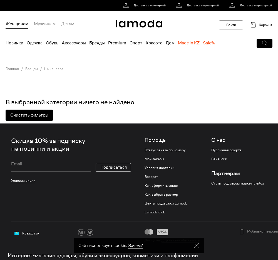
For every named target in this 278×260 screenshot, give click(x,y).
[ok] (98, 232)
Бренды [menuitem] (97, 43)
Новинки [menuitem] (14, 43)
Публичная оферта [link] (226, 150)
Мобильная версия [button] (262, 231)
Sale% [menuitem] (209, 43)
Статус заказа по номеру (165, 150)
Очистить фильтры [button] (29, 115)
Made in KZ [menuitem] (189, 43)
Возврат (151, 177)
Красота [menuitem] (154, 43)
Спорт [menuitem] (136, 43)
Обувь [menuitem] (52, 43)
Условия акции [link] (23, 180)
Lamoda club (155, 212)
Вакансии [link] (219, 159)
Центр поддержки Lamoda (166, 203)
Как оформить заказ (161, 185)
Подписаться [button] (113, 167)
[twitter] (89, 232)
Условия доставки (159, 168)
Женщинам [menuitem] (17, 24)
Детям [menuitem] (67, 24)
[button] (264, 43)
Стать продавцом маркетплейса (237, 183)
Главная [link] (12, 69)
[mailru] (115, 232)
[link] (145, 5)
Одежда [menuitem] (35, 43)
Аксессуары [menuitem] (74, 43)
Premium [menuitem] (117, 43)
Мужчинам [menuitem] (45, 24)
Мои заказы (154, 159)
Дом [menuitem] (170, 43)
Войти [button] (231, 24)
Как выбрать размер (161, 194)
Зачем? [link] (135, 247)
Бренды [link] (31, 69)
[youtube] (107, 232)
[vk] (81, 232)
